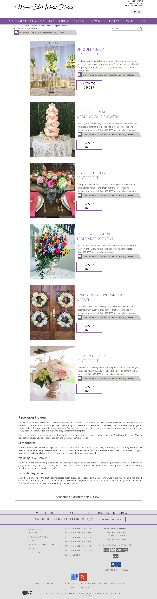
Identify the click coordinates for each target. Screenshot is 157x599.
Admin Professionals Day (29, 21)
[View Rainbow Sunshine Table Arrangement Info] (52, 251)
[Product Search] (125, 28)
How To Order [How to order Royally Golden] (89, 389)
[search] (141, 28)
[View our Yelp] (83, 580)
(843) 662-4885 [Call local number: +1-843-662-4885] (137, 5)
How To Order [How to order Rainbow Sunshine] (89, 267)
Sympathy (80, 21)
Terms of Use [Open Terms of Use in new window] (86, 595)
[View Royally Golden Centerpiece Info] (52, 373)
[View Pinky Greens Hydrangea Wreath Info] (52, 312)
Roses (51, 21)
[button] (136, 12)
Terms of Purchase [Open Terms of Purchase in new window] (121, 593)
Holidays (115, 21)
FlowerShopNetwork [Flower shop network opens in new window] (80, 593)
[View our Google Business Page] (74, 580)
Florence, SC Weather (78, 587)
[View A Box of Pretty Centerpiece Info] (52, 190)
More (144, 21)
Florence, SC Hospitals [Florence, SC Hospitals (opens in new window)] (73, 583)
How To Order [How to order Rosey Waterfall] (89, 145)
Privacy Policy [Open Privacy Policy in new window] (101, 593)
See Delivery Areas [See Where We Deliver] (112, 519)
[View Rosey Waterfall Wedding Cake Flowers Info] (52, 129)
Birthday (63, 21)
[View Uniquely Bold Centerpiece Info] (52, 68)
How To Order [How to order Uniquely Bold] (89, 85)
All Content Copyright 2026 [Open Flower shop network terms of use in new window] (54, 593)
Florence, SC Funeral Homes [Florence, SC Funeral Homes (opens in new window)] (46, 583)
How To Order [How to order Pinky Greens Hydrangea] (89, 328)
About (131, 21)
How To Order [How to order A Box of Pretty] (89, 206)
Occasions (98, 21)
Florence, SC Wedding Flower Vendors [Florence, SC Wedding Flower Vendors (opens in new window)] (105, 583)
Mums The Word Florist (44, 7)
